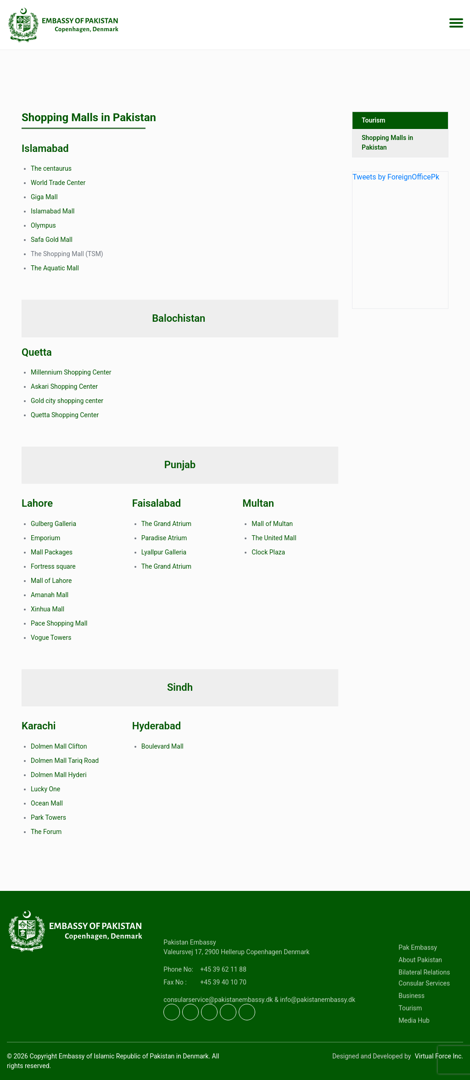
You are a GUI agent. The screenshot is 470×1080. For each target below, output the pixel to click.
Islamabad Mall (52, 211)
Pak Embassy (417, 975)
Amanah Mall (49, 595)
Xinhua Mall (47, 609)
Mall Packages (52, 552)
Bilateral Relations (424, 1000)
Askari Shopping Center (64, 386)
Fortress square (53, 566)
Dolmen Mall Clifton (59, 746)
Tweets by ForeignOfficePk (395, 180)
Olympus (43, 225)
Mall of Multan (272, 523)
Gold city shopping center (67, 400)
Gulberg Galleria (53, 523)
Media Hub (414, 1048)
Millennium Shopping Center (71, 372)
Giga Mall (44, 197)
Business (411, 1023)
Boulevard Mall (162, 746)
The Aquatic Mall (55, 268)
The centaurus (51, 168)
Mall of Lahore (51, 580)
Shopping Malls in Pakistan (387, 146)
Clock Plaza (268, 552)
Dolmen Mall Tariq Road (65, 760)
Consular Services (424, 1011)
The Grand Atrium (166, 523)
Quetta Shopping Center (65, 415)
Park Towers (48, 817)
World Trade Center (58, 182)
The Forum (46, 831)
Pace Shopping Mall (59, 623)
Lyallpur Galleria (164, 552)
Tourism (373, 124)
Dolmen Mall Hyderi (59, 774)
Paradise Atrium (164, 538)
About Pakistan (420, 987)
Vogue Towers (51, 637)
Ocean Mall (47, 803)
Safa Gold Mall (52, 239)
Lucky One (45, 789)
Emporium (45, 538)
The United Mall (274, 538)
